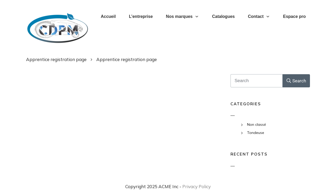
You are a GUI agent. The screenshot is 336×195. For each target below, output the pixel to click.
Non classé (256, 124)
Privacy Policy (196, 186)
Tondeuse (255, 132)
